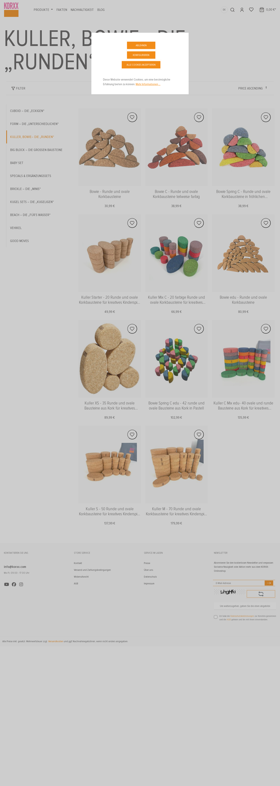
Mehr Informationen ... (148, 84)
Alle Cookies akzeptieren (141, 64)
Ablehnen (141, 45)
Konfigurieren (141, 55)
